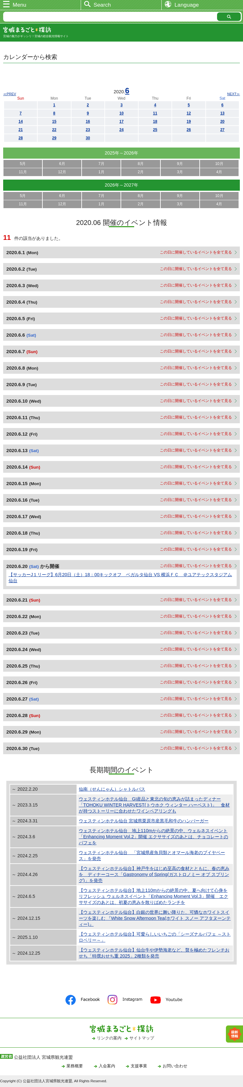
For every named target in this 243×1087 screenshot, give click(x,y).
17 (121, 121)
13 (222, 113)
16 (88, 121)
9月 (180, 163)
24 (121, 130)
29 (54, 138)
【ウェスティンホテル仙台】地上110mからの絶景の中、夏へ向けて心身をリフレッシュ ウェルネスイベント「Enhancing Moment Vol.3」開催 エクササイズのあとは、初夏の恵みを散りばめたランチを (153, 896)
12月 (62, 172)
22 (54, 130)
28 (20, 138)
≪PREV (9, 94)
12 (189, 113)
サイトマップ (141, 1038)
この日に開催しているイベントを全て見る (196, 252)
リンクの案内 (109, 1038)
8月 (141, 163)
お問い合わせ (175, 1066)
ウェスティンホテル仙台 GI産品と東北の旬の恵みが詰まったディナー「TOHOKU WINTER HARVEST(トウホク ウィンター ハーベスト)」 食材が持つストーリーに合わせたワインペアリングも (154, 805)
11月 (23, 172)
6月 (62, 163)
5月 (23, 163)
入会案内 (107, 1066)
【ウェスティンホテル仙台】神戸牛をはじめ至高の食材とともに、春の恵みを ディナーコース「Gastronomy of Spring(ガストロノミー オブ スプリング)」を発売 (154, 874)
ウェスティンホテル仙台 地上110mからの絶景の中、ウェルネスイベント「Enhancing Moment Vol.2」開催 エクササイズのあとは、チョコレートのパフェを (153, 836)
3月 (180, 172)
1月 (101, 172)
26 (189, 130)
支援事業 (139, 1066)
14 (20, 121)
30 (88, 138)
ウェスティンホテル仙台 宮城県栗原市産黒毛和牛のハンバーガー (144, 820)
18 (155, 121)
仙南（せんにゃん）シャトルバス (112, 789)
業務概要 (74, 1066)
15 (54, 121)
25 (155, 130)
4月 (219, 172)
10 (121, 113)
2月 (141, 172)
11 (155, 113)
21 (20, 130)
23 (88, 130)
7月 (101, 163)
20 (222, 121)
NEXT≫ (233, 94)
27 (222, 130)
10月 (219, 163)
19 (189, 121)
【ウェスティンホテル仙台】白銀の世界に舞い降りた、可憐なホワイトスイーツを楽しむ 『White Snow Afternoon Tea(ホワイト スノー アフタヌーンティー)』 (155, 918)
